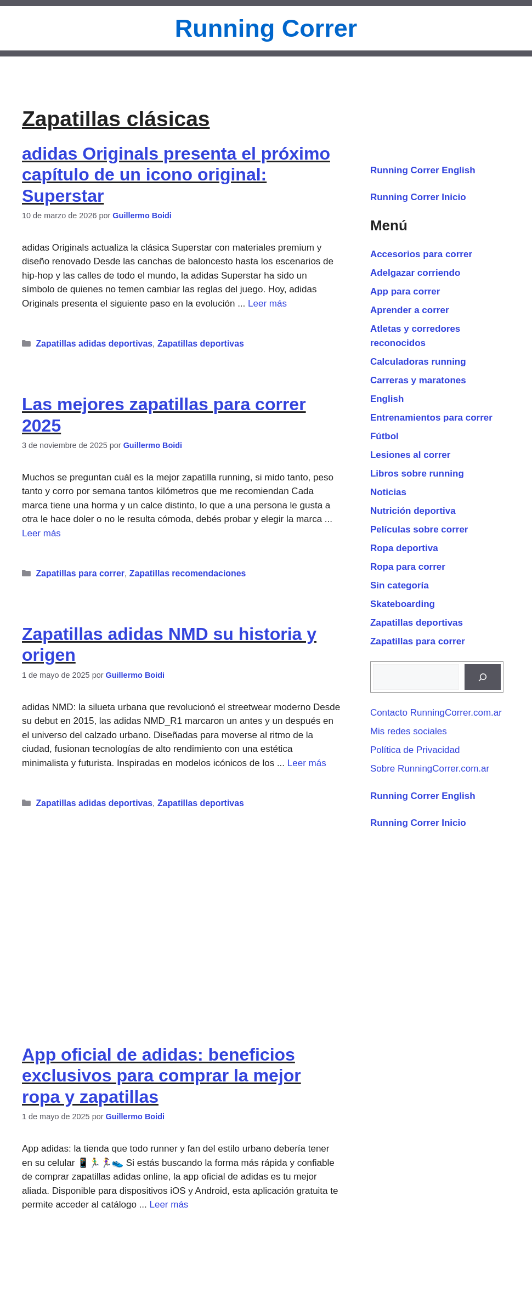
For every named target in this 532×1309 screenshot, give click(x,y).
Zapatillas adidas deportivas (94, 343)
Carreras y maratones (418, 380)
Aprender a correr (409, 310)
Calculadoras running (418, 361)
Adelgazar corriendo (415, 273)
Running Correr (266, 28)
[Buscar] (483, 677)
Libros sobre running (417, 473)
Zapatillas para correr (80, 573)
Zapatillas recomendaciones (187, 573)
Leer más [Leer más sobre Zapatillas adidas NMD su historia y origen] (306, 763)
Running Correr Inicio (418, 197)
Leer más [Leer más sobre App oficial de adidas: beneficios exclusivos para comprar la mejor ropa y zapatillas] (168, 1204)
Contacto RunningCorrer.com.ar (436, 712)
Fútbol (384, 436)
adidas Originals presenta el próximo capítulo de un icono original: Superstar (176, 175)
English (387, 399)
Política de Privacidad (415, 750)
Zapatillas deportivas (200, 343)
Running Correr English (423, 170)
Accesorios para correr (421, 254)
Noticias (388, 492)
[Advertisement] (182, 916)
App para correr (68, 1245)
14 (74, 1302)
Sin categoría (399, 585)
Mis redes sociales (408, 731)
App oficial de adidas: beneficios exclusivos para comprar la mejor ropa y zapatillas (161, 1076)
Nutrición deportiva (413, 511)
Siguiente (116, 1302)
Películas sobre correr (419, 529)
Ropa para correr (407, 567)
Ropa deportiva (404, 548)
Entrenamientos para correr (431, 417)
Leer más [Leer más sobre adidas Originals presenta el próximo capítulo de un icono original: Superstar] (267, 303)
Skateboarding (402, 604)
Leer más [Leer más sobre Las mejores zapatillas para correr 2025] (41, 533)
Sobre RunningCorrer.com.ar (429, 768)
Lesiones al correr (410, 455)
